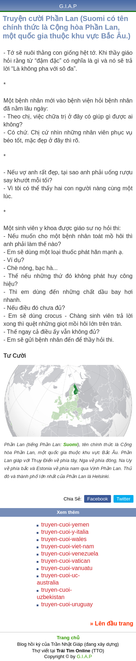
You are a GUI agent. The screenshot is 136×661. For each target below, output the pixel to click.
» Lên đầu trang (111, 623)
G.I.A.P (68, 6)
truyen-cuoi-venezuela (69, 553)
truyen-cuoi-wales (63, 539)
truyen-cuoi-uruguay (66, 604)
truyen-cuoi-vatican (65, 561)
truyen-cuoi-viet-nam (67, 546)
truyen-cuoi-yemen (65, 524)
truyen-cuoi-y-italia (64, 532)
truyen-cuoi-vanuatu (66, 568)
